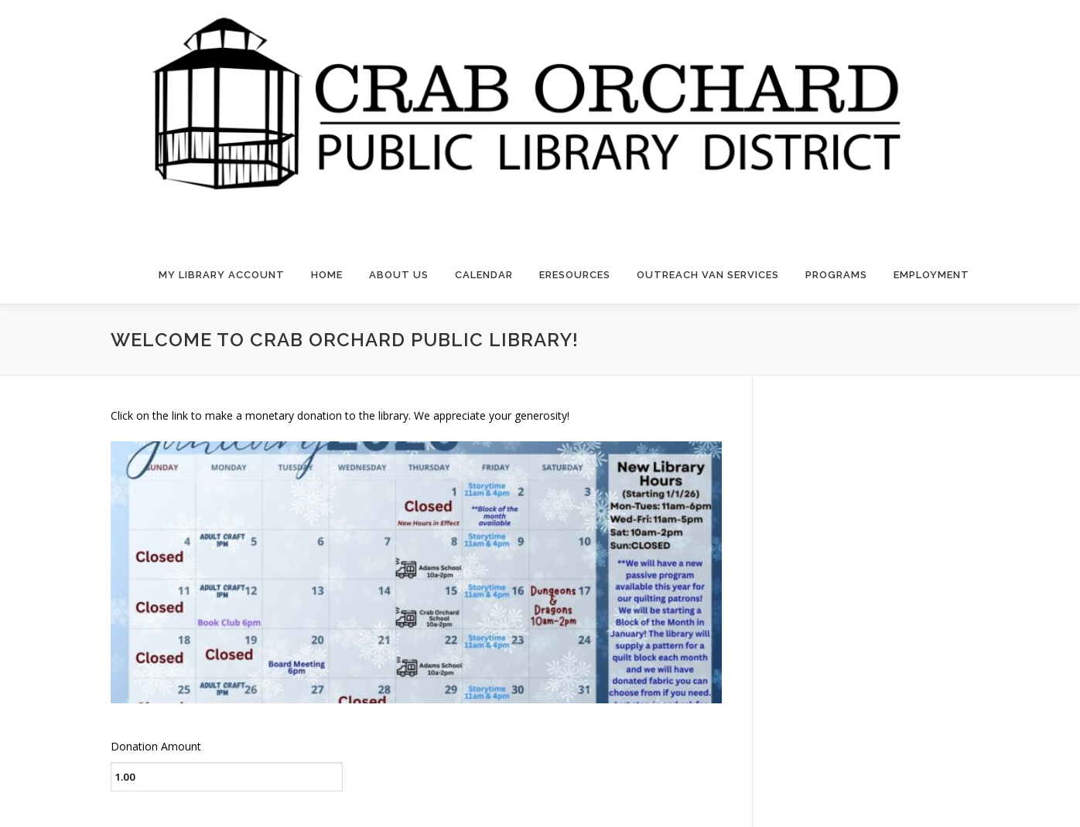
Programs (836, 275)
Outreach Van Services (708, 275)
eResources (574, 275)
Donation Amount (156, 746)
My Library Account (222, 275)
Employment (931, 275)
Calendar (484, 275)
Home (327, 275)
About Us (399, 275)
